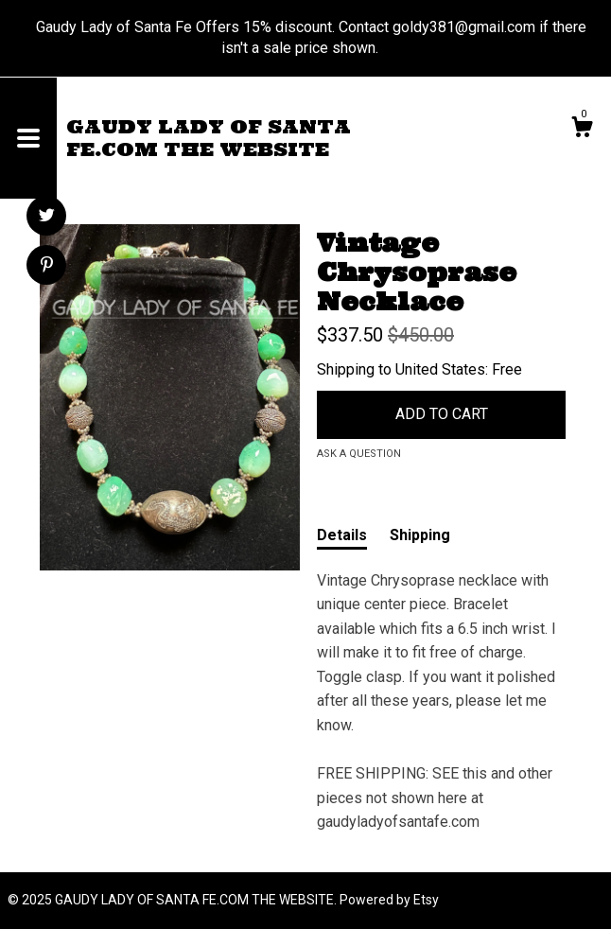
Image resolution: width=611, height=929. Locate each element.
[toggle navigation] (28, 138)
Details (342, 535)
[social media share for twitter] (47, 217)
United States (440, 369)
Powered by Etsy (389, 899)
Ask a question (359, 453)
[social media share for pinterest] (47, 266)
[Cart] (581, 129)
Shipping (420, 535)
